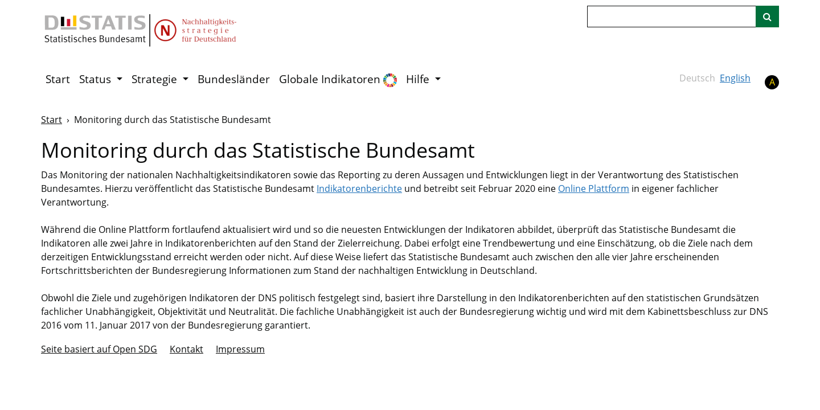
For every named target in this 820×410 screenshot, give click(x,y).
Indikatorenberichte (359, 188)
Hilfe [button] (419, 79)
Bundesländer (234, 79)
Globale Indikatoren (338, 79)
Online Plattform (593, 188)
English (735, 78)
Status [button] (96, 79)
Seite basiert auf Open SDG (99, 349)
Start (58, 79)
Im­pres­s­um (240, 349)
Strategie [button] (156, 79)
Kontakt (186, 349)
